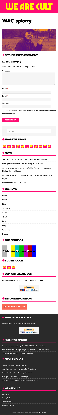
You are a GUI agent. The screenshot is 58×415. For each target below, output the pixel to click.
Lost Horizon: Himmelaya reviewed (21, 353)
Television (6, 208)
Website (5, 103)
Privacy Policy (6, 398)
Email (4, 96)
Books (4, 221)
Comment (6, 71)
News (4, 195)
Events (5, 234)
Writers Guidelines (8, 405)
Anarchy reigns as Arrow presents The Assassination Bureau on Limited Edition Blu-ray (28, 169)
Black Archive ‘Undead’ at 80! (14, 182)
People (5, 225)
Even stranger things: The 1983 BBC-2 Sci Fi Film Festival (26, 346)
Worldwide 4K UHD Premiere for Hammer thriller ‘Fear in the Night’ (27, 177)
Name (4, 88)
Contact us (5, 394)
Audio (4, 212)
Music (4, 199)
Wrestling (6, 229)
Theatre (5, 216)
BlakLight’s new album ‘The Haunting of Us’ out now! (23, 163)
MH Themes (42, 412)
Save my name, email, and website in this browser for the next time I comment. (29, 112)
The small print (7, 401)
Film (4, 204)
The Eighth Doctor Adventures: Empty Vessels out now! (24, 159)
